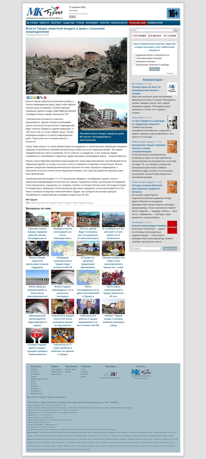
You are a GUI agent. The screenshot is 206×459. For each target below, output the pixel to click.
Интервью (35, 386)
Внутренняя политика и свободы (152, 64)
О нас (83, 369)
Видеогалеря (56, 372)
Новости (44, 23)
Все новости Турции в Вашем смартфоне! (46, 397)
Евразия (34, 369)
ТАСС (75, 203)
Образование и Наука (39, 379)
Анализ (33, 384)
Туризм (80, 23)
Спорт (33, 381)
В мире (33, 376)
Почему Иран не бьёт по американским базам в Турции (146, 90)
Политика (56, 23)
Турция (82, 203)
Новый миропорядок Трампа (149, 225)
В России (34, 372)
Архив (83, 376)
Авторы (68, 372)
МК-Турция (32, 23)
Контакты (85, 372)
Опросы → (171, 73)
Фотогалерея (36, 391)
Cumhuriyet (138, 222)
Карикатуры (56, 374)
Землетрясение (38, 203)
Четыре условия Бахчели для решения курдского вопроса (147, 188)
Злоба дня (35, 389)
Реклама (84, 374)
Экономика (92, 23)
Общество (69, 23)
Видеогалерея (36, 393)
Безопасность (119, 23)
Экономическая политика (149, 58)
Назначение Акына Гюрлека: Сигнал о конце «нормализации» (149, 148)
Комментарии (155, 23)
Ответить (154, 69)
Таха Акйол (137, 117)
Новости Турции (64, 203)
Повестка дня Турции (143, 142)
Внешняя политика (145, 61)
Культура (105, 23)
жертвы (89, 203)
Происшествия (137, 23)
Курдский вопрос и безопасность (152, 55)
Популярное (35, 374)
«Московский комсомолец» (89, 402)
